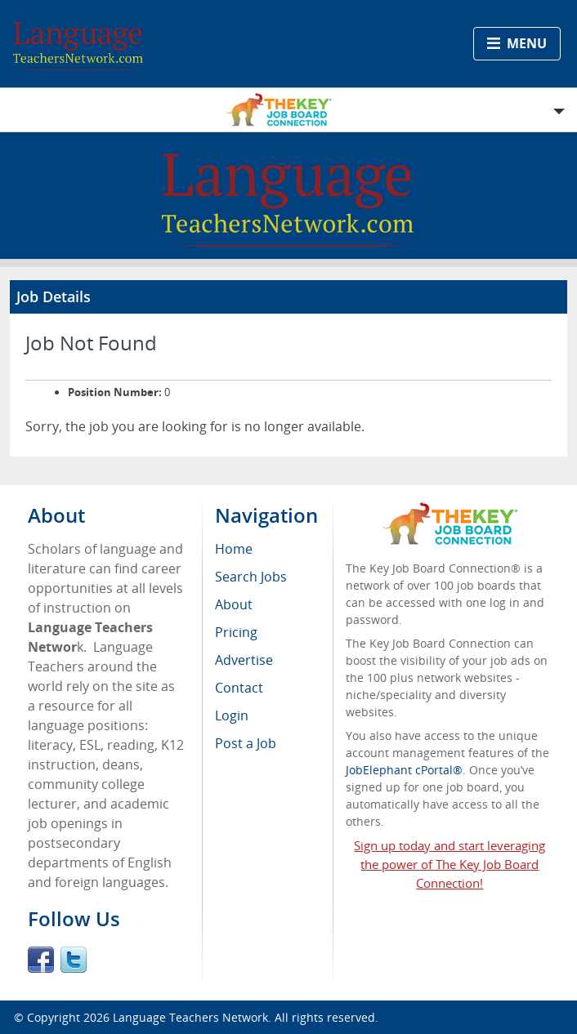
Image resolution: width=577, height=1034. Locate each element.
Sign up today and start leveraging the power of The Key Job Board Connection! (449, 864)
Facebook (41, 960)
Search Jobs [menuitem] (251, 577)
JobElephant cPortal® (404, 770)
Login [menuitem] (231, 715)
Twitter (73, 960)
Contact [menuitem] (239, 688)
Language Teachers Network (190, 1017)
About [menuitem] (234, 604)
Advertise (244, 660)
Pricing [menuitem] (236, 632)
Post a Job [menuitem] (245, 743)
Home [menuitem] (234, 549)
